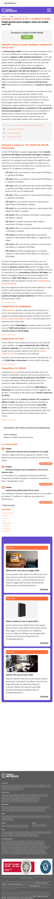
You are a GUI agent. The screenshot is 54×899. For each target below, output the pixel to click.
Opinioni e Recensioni (38, 850)
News (3, 829)
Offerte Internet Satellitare (24, 798)
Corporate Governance (15, 842)
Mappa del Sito (32, 853)
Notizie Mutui (34, 835)
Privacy (43, 844)
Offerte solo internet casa (40, 795)
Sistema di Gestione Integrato (30, 842)
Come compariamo (7, 789)
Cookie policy (20, 847)
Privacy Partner (22, 853)
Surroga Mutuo (33, 816)
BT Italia (6, 531)
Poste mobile (8, 513)
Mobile (11, 16)
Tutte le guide (8, 505)
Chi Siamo (5, 842)
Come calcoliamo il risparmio (10, 844)
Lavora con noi (29, 847)
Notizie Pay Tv (25, 835)
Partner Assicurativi (39, 810)
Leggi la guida (45, 463)
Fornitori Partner (18, 789)
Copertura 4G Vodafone (16, 129)
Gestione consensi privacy (9, 847)
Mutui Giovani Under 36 (44, 816)
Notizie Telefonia (16, 835)
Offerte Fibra (24, 801)
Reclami (4, 898)
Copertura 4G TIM (13, 133)
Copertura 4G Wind (14, 137)
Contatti (41, 842)
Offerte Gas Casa (20, 786)
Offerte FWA (35, 798)
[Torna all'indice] (8, 302)
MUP (34, 896)
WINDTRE (7, 523)
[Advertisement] (18, 717)
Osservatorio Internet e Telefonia (10, 801)
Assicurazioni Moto (18, 807)
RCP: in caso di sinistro (27, 898)
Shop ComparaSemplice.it (41, 847)
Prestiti (4, 823)
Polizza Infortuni (6, 810)
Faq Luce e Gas (46, 786)
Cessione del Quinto (7, 826)
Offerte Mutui (5, 816)
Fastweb (6, 526)
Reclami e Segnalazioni (25, 850)
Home (4, 16)
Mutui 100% (24, 816)
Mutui (3, 813)
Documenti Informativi (13, 898)
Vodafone (6, 528)
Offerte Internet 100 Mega (9, 798)
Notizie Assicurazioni (45, 832)
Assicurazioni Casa (43, 807)
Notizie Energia (15, 832)
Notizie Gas (23, 832)
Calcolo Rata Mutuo (7, 819)
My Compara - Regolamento (9, 853)
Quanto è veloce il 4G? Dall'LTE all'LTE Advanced (25, 125)
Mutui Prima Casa (15, 816)
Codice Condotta (41, 853)
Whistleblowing (23, 844)
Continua (44, 589)
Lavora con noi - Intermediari (10, 850)
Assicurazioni (5, 804)
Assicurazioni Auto (7, 807)
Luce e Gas (4, 783)
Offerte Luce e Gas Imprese (33, 786)
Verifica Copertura (27, 795)
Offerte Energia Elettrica (8, 786)
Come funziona (16, 810)
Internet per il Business (8, 795)
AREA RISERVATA (10, 3)
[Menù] (49, 10)
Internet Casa (5, 792)
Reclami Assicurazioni (27, 810)
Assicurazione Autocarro (30, 807)
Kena (5, 516)
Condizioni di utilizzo (42, 896)
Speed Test (19, 795)
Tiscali (5, 518)
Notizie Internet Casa (33, 832)
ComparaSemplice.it (7, 839)
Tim (4, 521)
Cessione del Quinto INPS (21, 826)
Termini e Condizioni (34, 844)
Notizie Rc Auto (6, 835)
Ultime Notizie (6, 832)
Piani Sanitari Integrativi (39, 825)
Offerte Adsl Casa (33, 801)
